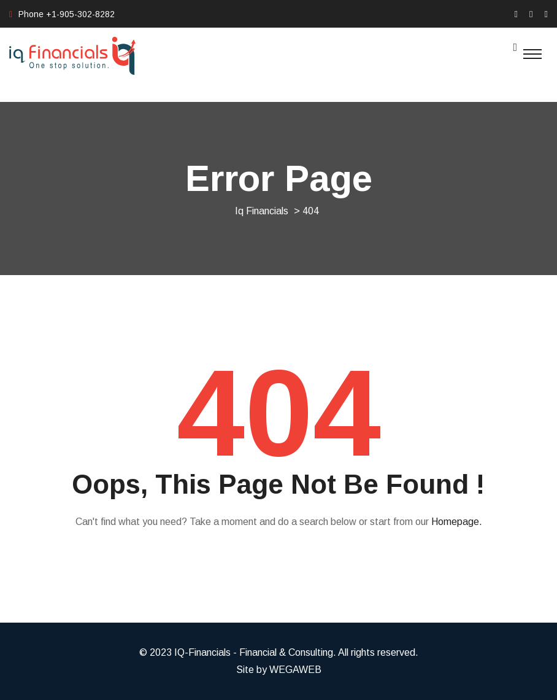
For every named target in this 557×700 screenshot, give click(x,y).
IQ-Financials (202, 652)
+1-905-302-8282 (80, 14)
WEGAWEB (295, 669)
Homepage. (456, 521)
